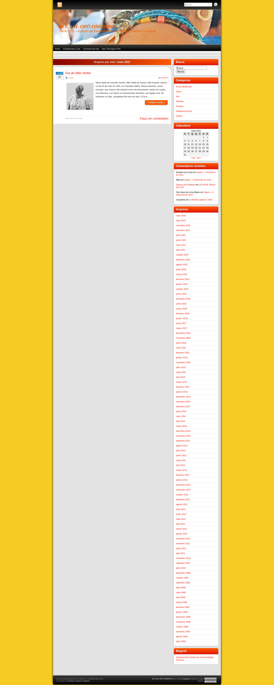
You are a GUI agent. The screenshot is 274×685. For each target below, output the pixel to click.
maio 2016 (181, 348)
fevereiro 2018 (182, 313)
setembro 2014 (183, 406)
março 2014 (181, 426)
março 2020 (181, 274)
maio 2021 (181, 245)
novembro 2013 (183, 436)
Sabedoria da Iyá (184, 111)
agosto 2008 (182, 636)
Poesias (179, 106)
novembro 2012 (183, 490)
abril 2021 (180, 250)
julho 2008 (181, 641)
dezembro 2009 (183, 573)
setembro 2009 (183, 583)
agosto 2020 (182, 264)
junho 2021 (181, 240)
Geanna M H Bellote (185, 185)
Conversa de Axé (91, 49)
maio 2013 (181, 460)
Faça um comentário (154, 118)
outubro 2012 (182, 494)
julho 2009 (181, 587)
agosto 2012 (182, 504)
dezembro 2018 (183, 299)
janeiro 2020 (182, 284)
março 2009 (181, 602)
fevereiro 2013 (182, 475)
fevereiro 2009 (182, 607)
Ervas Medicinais (184, 86)
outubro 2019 (182, 289)
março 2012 (181, 529)
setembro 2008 (183, 631)
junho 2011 (181, 548)
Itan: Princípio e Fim (111, 49)
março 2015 (181, 382)
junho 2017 (181, 323)
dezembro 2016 (183, 333)
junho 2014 (181, 411)
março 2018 (181, 308)
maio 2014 (181, 416)
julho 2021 (181, 235)
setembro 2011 (183, 543)
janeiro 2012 (182, 534)
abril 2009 (180, 597)
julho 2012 (181, 509)
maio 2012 (181, 519)
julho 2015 (181, 367)
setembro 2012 (183, 499)
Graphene (186, 679)
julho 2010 (181, 568)
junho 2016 (181, 343)
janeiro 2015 (182, 392)
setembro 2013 (183, 441)
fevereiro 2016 (182, 353)
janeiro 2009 (182, 612)
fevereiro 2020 (182, 279)
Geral (71, 78)
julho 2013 (181, 450)
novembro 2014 (183, 401)
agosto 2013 (182, 445)
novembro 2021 (183, 225)
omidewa (164, 78)
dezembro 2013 (183, 431)
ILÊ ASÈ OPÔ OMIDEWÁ (88, 26)
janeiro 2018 (182, 318)
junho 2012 (181, 514)
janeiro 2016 (182, 357)
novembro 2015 (183, 362)
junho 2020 (181, 269)
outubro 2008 (182, 627)
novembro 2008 (183, 622)
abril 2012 (180, 524)
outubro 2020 (182, 255)
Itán (177, 96)
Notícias (179, 101)
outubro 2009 (182, 578)
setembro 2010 (183, 563)
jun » (199, 158)
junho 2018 (181, 304)
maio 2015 (181, 372)
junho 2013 (181, 455)
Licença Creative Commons (79, 681)
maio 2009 (181, 592)
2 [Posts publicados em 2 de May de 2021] (207, 137)
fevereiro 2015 (182, 387)
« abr (192, 158)
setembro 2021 (183, 230)
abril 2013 (180, 465)
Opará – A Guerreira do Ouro (197, 180)
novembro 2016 (183, 338)
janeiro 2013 (182, 480)
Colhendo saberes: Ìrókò (200, 200)
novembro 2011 (183, 538)
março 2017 (181, 328)
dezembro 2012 (183, 485)
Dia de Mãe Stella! (78, 73)
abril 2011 (180, 553)
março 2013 (181, 470)
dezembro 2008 (183, 617)
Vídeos (179, 116)
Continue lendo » (156, 102)
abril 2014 (180, 421)
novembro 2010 (183, 558)
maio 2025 (181, 215)
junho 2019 (181, 294)
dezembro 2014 (183, 397)
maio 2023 (181, 220)
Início (57, 49)
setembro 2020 (183, 260)
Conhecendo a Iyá (71, 49)
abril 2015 (180, 377)
